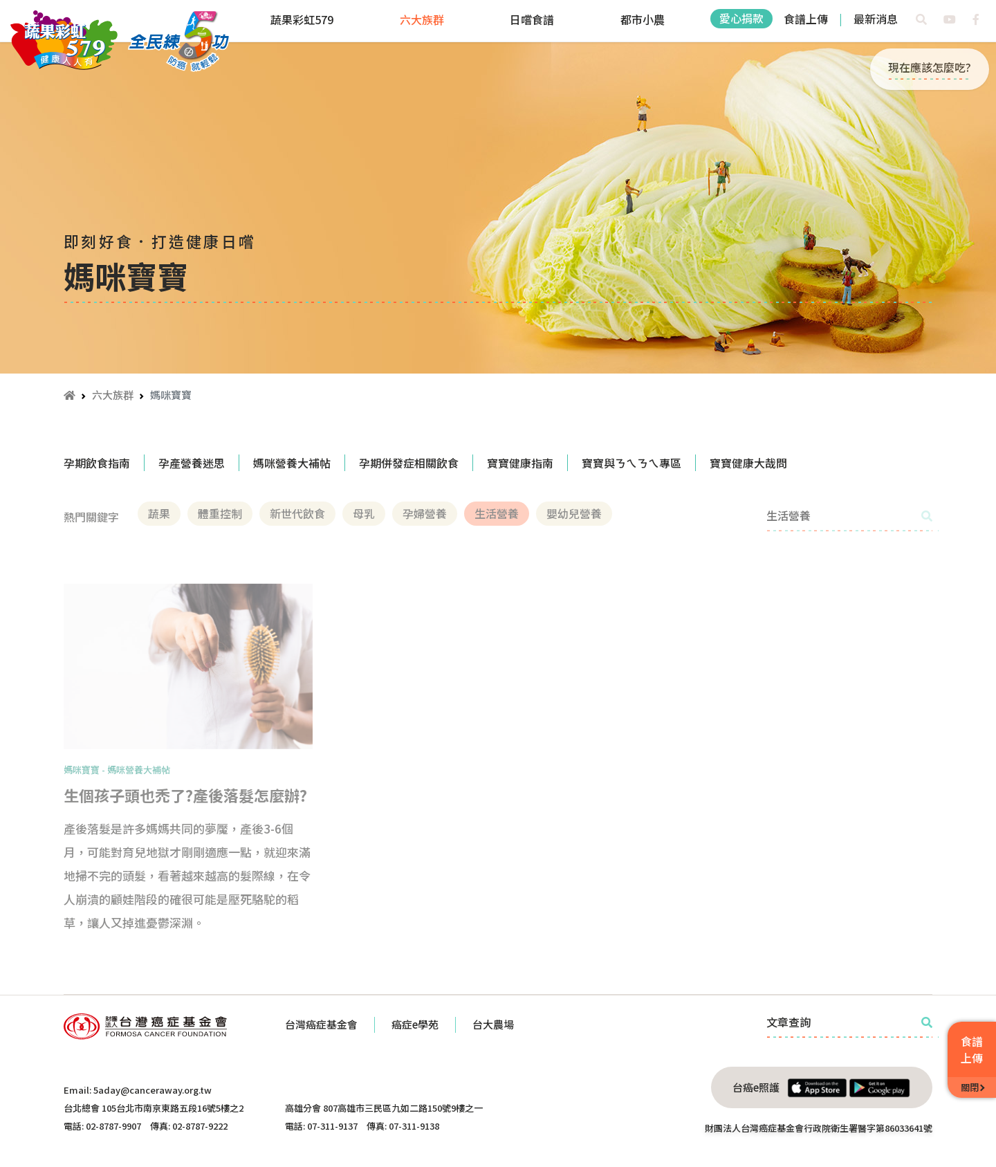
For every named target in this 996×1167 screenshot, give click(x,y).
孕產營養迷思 (191, 462)
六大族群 (422, 19)
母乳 (364, 513)
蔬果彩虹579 (301, 19)
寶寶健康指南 (520, 462)
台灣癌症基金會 (321, 1024)
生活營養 (496, 513)
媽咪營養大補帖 (292, 462)
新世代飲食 (297, 513)
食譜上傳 (806, 18)
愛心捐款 (741, 18)
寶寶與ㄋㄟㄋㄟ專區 (631, 462)
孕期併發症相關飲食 (409, 462)
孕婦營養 (425, 513)
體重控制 (220, 513)
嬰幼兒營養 (574, 513)
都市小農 (642, 19)
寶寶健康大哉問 (748, 462)
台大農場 (493, 1024)
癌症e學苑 (415, 1024)
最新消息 (876, 18)
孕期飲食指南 (97, 462)
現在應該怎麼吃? (929, 67)
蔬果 (159, 513)
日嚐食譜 (532, 19)
